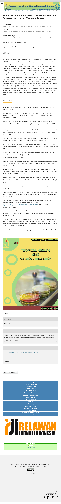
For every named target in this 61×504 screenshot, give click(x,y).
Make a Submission (10, 372)
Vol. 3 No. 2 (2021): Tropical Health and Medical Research (33, 10)
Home (4, 10)
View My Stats (30, 447)
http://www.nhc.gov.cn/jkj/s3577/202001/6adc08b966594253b (20, 205)
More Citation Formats (12, 340)
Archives (10, 10)
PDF (6, 313)
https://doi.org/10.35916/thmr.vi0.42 (16, 42)
